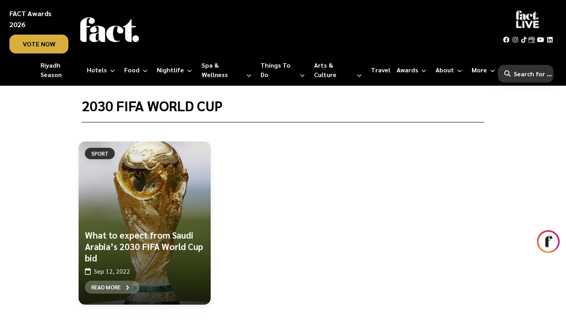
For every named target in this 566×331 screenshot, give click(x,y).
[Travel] (380, 70)
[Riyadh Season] (60, 70)
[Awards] (413, 70)
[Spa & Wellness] (228, 70)
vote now (39, 44)
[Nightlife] (176, 70)
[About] (450, 70)
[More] (485, 70)
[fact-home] (109, 30)
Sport (99, 153)
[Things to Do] (284, 70)
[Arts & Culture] (339, 70)
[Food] (137, 70)
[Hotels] (102, 70)
